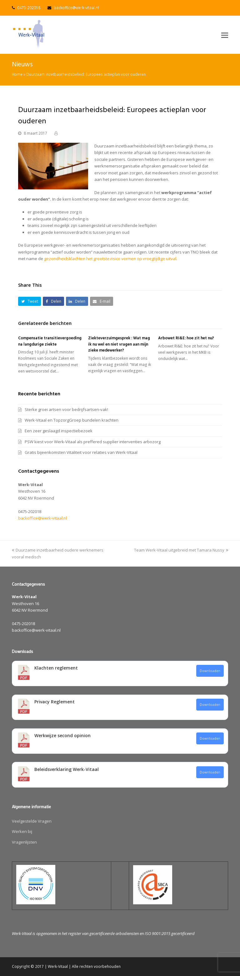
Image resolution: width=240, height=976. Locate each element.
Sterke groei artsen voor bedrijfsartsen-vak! (66, 409)
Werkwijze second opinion (62, 735)
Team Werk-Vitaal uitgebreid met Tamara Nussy (181, 550)
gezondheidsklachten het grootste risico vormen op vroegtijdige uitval (110, 258)
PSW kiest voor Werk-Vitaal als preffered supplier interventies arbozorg (93, 441)
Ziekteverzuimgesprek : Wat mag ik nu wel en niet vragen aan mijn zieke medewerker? (119, 344)
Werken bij (22, 831)
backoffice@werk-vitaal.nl (76, 7)
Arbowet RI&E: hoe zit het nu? (186, 338)
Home (17, 74)
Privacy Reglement (54, 702)
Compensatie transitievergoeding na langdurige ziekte (50, 341)
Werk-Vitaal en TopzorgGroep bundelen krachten (71, 420)
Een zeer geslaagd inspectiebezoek (58, 431)
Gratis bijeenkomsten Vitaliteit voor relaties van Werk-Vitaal (81, 452)
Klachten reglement (56, 668)
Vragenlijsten (24, 842)
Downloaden (210, 671)
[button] (224, 34)
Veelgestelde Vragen (32, 821)
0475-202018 (28, 7)
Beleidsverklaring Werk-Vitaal (66, 769)
